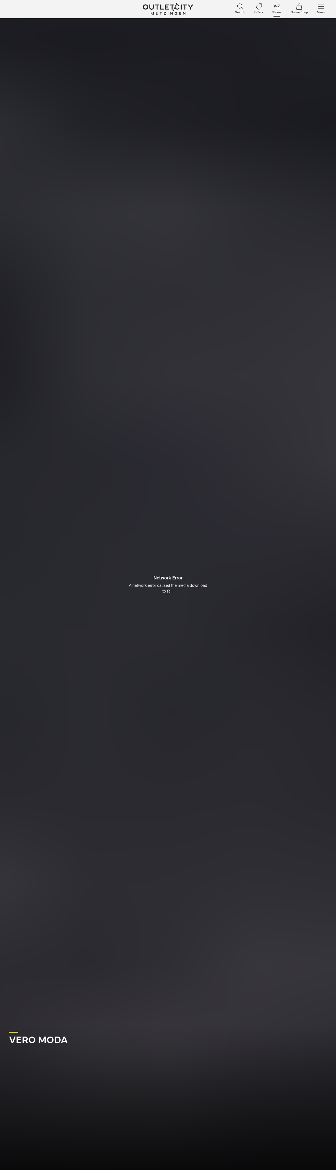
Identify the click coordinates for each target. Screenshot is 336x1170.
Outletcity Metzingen (168, 9)
